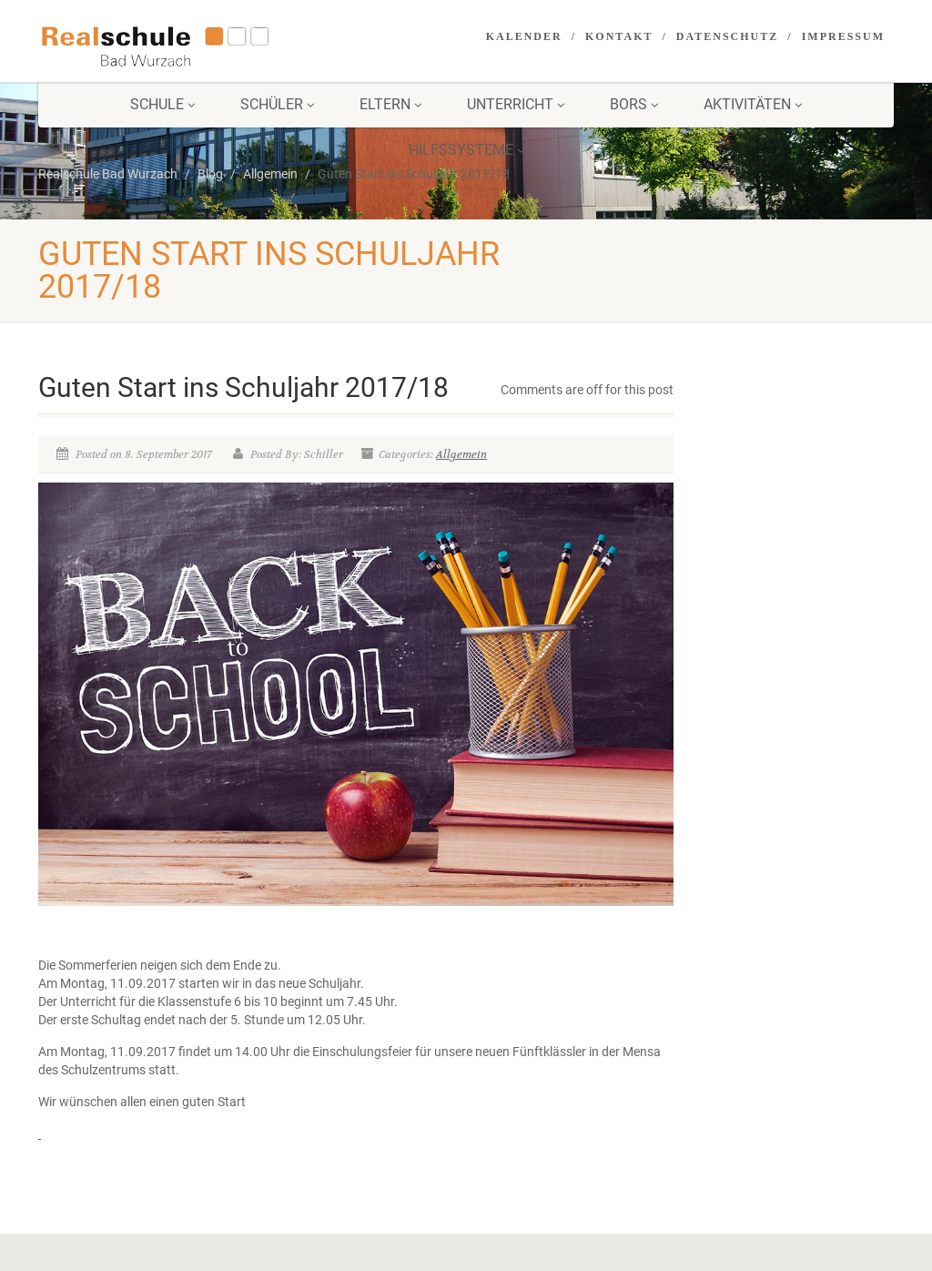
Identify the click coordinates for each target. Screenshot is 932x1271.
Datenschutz (727, 36)
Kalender (524, 36)
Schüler (277, 104)
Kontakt (619, 36)
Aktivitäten (753, 104)
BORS (634, 104)
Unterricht (515, 104)
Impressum (843, 36)
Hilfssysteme (466, 149)
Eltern (390, 104)
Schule (162, 104)
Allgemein (461, 454)
